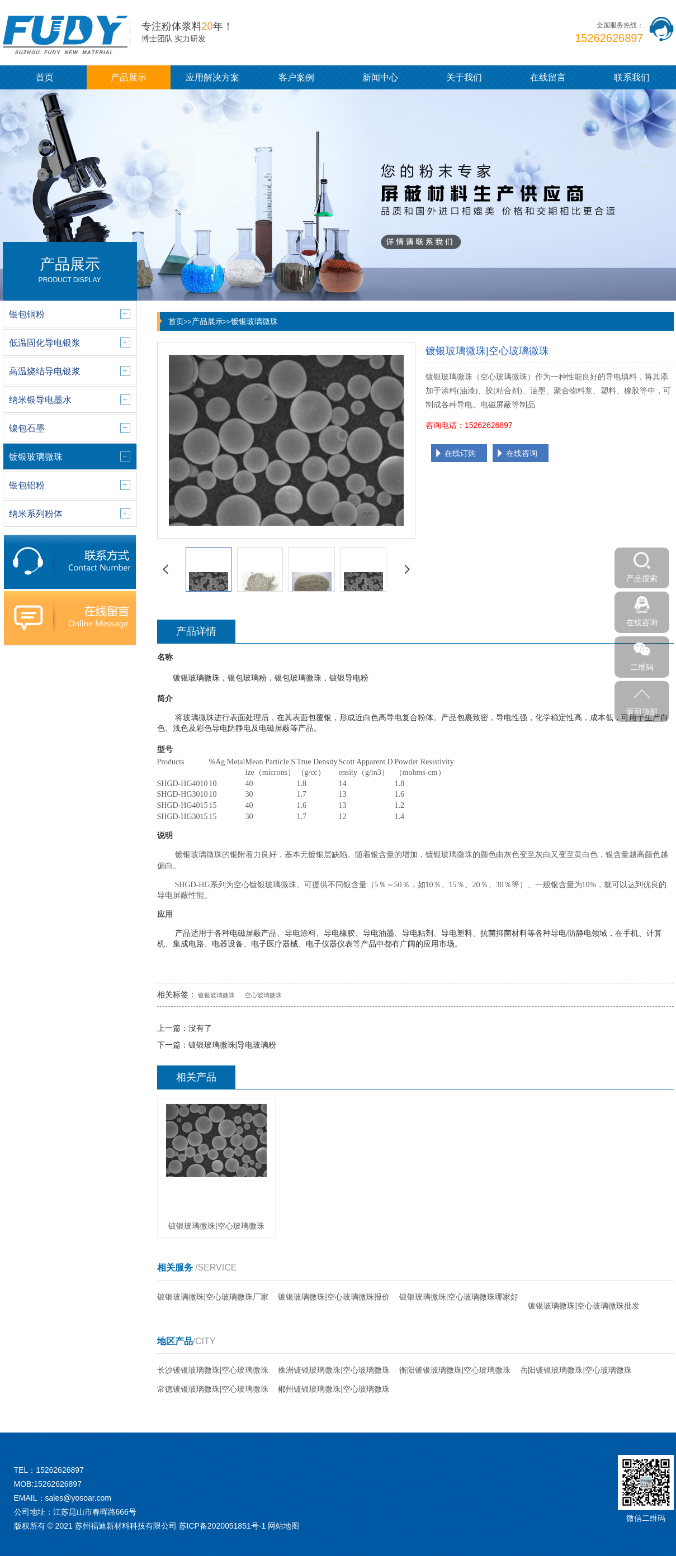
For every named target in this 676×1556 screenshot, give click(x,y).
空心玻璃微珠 (263, 995)
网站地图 (283, 1525)
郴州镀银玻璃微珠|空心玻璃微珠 (334, 1388)
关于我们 (464, 77)
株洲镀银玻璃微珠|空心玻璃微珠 (334, 1369)
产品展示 (128, 77)
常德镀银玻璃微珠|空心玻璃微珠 (213, 1388)
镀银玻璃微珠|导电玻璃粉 (232, 1044)
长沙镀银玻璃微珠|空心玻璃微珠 (213, 1369)
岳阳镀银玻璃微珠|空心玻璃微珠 (576, 1369)
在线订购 (460, 453)
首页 (45, 77)
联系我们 (632, 77)
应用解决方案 (212, 77)
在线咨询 (521, 453)
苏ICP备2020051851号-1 (222, 1525)
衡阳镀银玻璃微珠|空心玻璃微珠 (455, 1369)
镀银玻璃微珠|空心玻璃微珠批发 (584, 1305)
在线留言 (548, 77)
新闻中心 (380, 77)
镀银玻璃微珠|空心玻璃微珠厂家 (213, 1296)
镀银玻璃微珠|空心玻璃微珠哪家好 (459, 1296)
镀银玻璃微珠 (254, 321)
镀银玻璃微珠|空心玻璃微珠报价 (334, 1296)
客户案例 (296, 77)
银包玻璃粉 (247, 678)
